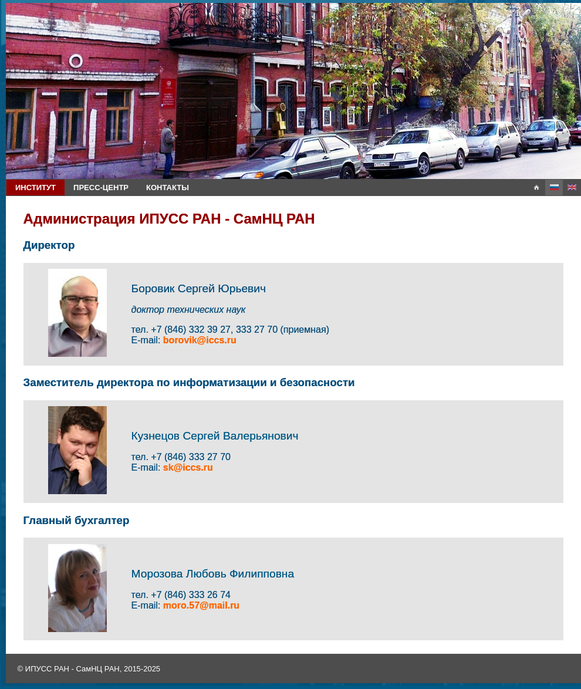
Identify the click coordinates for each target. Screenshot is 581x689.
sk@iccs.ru (188, 467)
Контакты (167, 187)
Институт (35, 187)
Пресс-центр (101, 187)
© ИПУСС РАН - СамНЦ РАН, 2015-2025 (89, 668)
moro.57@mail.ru (201, 605)
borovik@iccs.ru (200, 340)
